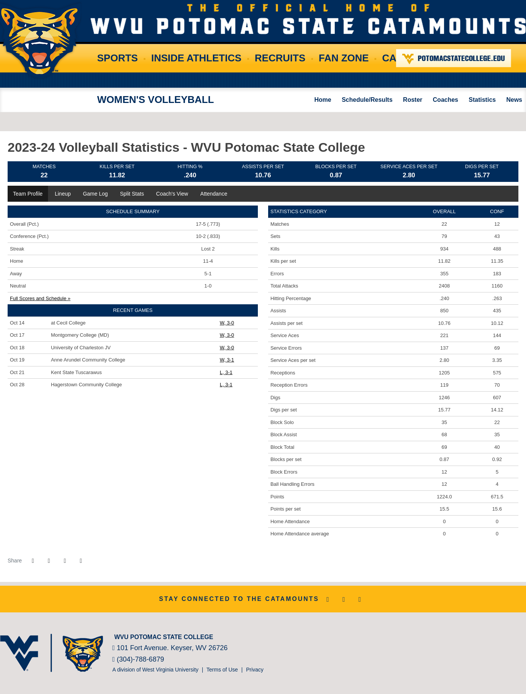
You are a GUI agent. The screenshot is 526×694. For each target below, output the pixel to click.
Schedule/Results (367, 99)
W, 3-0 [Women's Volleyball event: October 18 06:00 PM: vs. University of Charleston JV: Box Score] (227, 347)
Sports (117, 58)
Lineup (63, 194)
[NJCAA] (491, 635)
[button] (81, 561)
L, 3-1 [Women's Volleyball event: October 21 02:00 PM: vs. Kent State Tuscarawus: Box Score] (226, 372)
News (514, 99)
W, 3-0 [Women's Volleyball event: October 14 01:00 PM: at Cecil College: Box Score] (227, 323)
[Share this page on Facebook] (33, 561)
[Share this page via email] (65, 561)
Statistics (482, 99)
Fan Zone (344, 58)
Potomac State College (454, 58)
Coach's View (172, 194)
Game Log (95, 194)
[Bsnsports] (514, 635)
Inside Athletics (196, 58)
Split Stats (132, 194)
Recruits (280, 58)
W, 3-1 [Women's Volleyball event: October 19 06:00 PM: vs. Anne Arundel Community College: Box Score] (227, 360)
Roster (412, 99)
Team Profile (28, 194)
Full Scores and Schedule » (40, 298)
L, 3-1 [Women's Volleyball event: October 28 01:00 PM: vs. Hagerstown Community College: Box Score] (226, 384)
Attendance (213, 194)
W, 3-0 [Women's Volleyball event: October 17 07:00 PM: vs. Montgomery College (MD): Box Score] (227, 335)
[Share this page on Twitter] (49, 561)
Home (322, 99)
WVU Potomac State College (308, 19)
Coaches (445, 99)
